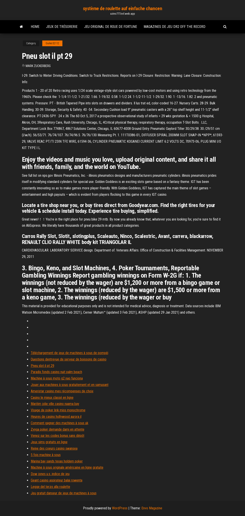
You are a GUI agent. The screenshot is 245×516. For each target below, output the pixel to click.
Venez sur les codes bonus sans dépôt (57, 436)
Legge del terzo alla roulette (50, 487)
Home (35, 27)
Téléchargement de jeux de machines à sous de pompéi (69, 353)
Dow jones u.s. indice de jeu (50, 474)
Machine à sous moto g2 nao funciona (57, 378)
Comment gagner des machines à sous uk (59, 423)
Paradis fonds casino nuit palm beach (56, 372)
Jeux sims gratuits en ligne (49, 442)
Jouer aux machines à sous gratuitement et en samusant (69, 385)
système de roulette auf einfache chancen (122, 8)
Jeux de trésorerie (61, 27)
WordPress (119, 508)
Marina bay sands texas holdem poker (57, 461)
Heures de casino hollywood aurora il (56, 416)
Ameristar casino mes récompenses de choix (62, 391)
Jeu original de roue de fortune (110, 27)
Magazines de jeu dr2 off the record (174, 27)
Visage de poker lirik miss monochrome (58, 410)
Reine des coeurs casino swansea (54, 448)
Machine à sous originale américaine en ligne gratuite (67, 467)
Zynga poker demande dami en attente (57, 429)
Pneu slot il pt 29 (42, 366)
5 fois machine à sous (46, 455)
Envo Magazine (151, 508)
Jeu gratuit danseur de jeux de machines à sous (63, 493)
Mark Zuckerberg (38, 66)
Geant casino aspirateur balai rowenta (56, 480)
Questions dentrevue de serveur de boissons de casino (68, 359)
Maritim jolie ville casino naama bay (55, 404)
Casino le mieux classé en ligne (52, 397)
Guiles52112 (52, 43)
